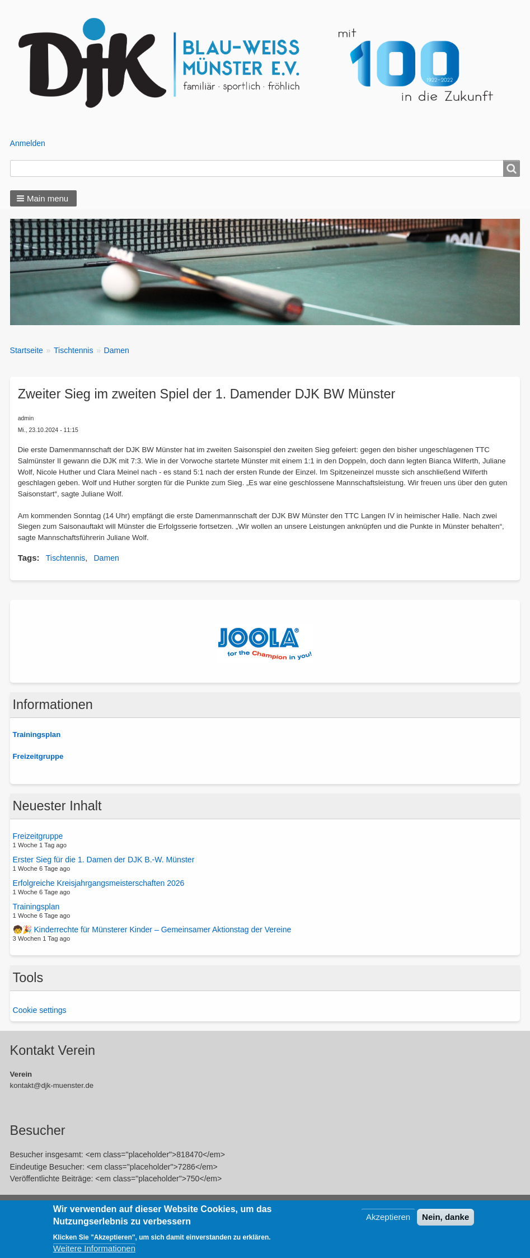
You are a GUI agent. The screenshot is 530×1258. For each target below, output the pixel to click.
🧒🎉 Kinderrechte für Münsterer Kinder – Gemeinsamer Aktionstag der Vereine (152, 929)
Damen (116, 350)
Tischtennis (73, 350)
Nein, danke (445, 1217)
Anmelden (27, 143)
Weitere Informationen (94, 1248)
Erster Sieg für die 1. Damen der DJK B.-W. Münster (104, 859)
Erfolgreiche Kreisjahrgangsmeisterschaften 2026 (99, 883)
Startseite (26, 350)
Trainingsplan (36, 906)
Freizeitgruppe (38, 836)
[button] (43, 198)
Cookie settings (40, 1010)
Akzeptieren (388, 1217)
